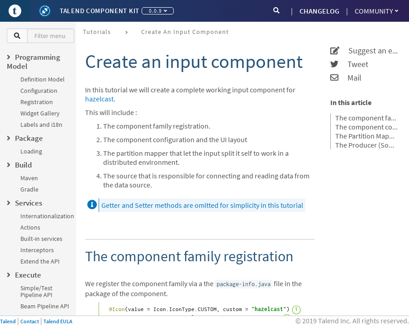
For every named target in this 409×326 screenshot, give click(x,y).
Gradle (29, 189)
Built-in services (41, 239)
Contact (29, 321)
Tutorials (97, 32)
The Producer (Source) (366, 144)
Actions (30, 227)
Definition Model (42, 79)
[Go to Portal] (15, 11)
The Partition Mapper (366, 135)
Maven (29, 178)
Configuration (38, 90)
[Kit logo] (45, 11)
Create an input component (185, 32)
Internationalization (47, 216)
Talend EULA (57, 321)
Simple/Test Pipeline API (36, 291)
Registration (36, 102)
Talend (8, 321)
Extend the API (40, 261)
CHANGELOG (319, 10)
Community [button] (376, 10)
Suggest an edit (364, 50)
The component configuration (366, 126)
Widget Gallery (40, 113)
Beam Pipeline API (44, 306)
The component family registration (366, 117)
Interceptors (37, 250)
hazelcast (99, 98)
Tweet (349, 64)
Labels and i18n (41, 124)
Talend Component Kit (99, 10)
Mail (345, 77)
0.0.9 (158, 10)
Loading (31, 151)
